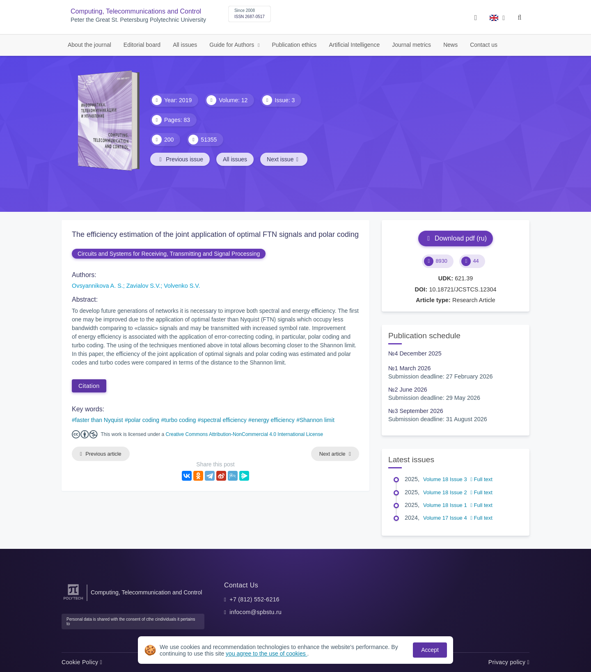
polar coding (143, 420)
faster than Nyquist (99, 420)
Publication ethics (294, 44)
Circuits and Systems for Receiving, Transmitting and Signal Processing (169, 253)
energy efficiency (273, 420)
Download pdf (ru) (455, 238)
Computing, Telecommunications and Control (136, 11)
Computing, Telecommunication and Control (146, 592)
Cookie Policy (82, 662)
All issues (185, 44)
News (450, 44)
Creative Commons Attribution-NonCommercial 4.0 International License (244, 434)
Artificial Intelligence (354, 44)
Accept (430, 650)
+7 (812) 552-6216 (254, 599)
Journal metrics (411, 44)
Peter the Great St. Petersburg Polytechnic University (138, 20)
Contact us (483, 44)
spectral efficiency (224, 420)
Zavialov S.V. (143, 285)
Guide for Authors (232, 44)
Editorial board (142, 44)
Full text (481, 479)
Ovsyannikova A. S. (97, 285)
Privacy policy (508, 662)
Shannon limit (317, 420)
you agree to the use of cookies (266, 653)
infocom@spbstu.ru (255, 612)
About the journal (89, 44)
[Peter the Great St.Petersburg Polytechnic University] (73, 599)
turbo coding (180, 420)
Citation (89, 386)
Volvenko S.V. (182, 285)
